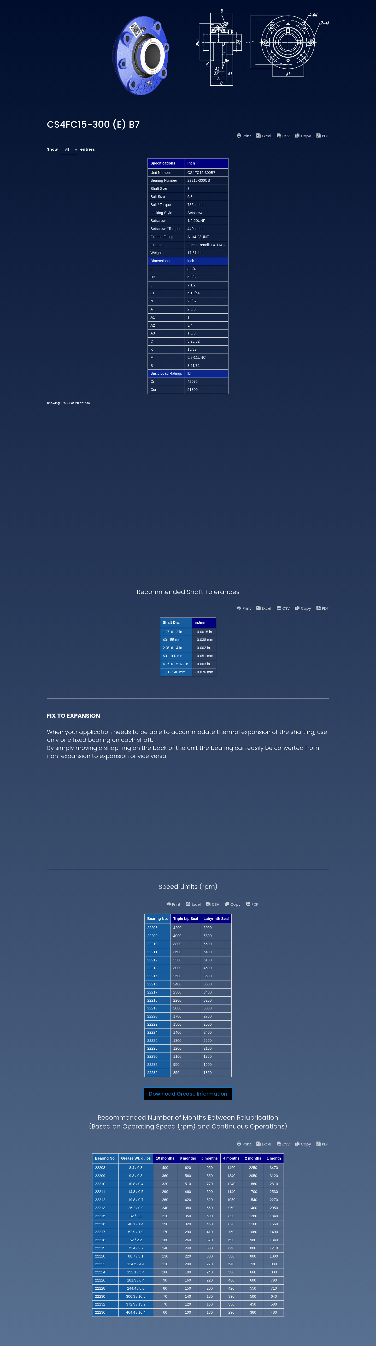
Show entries (71, 149)
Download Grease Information (188, 1093)
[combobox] (69, 149)
